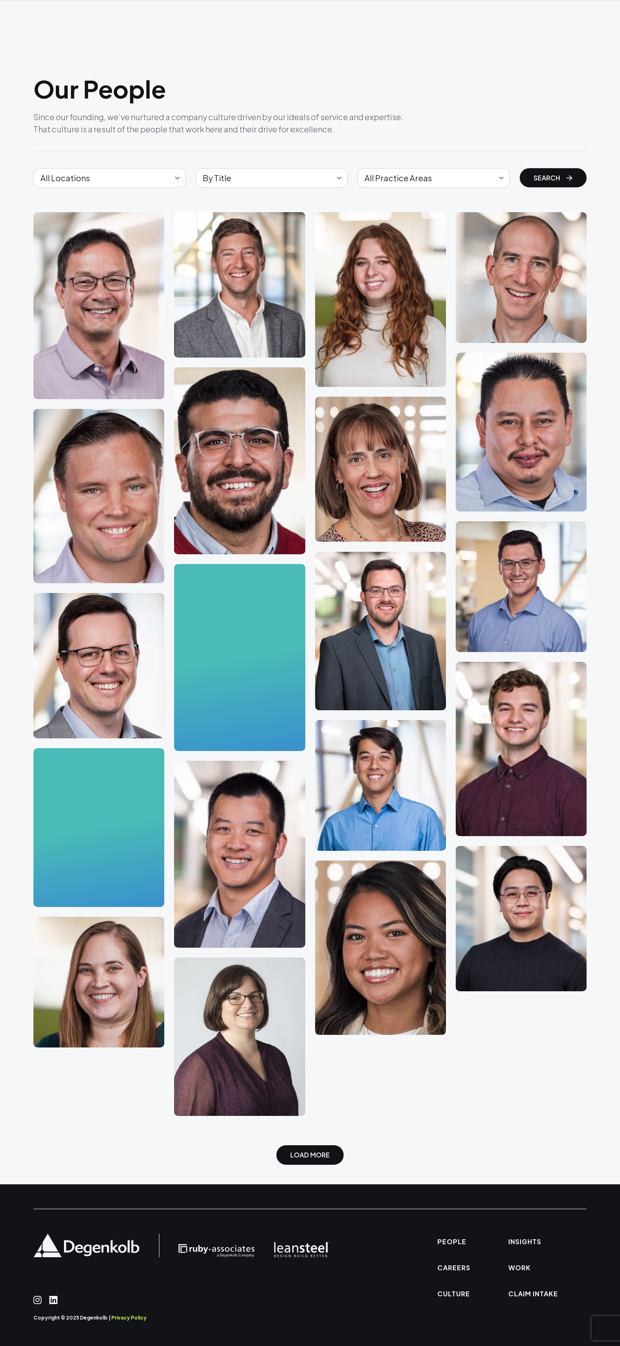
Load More (310, 1155)
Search (553, 177)
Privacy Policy (129, 1318)
